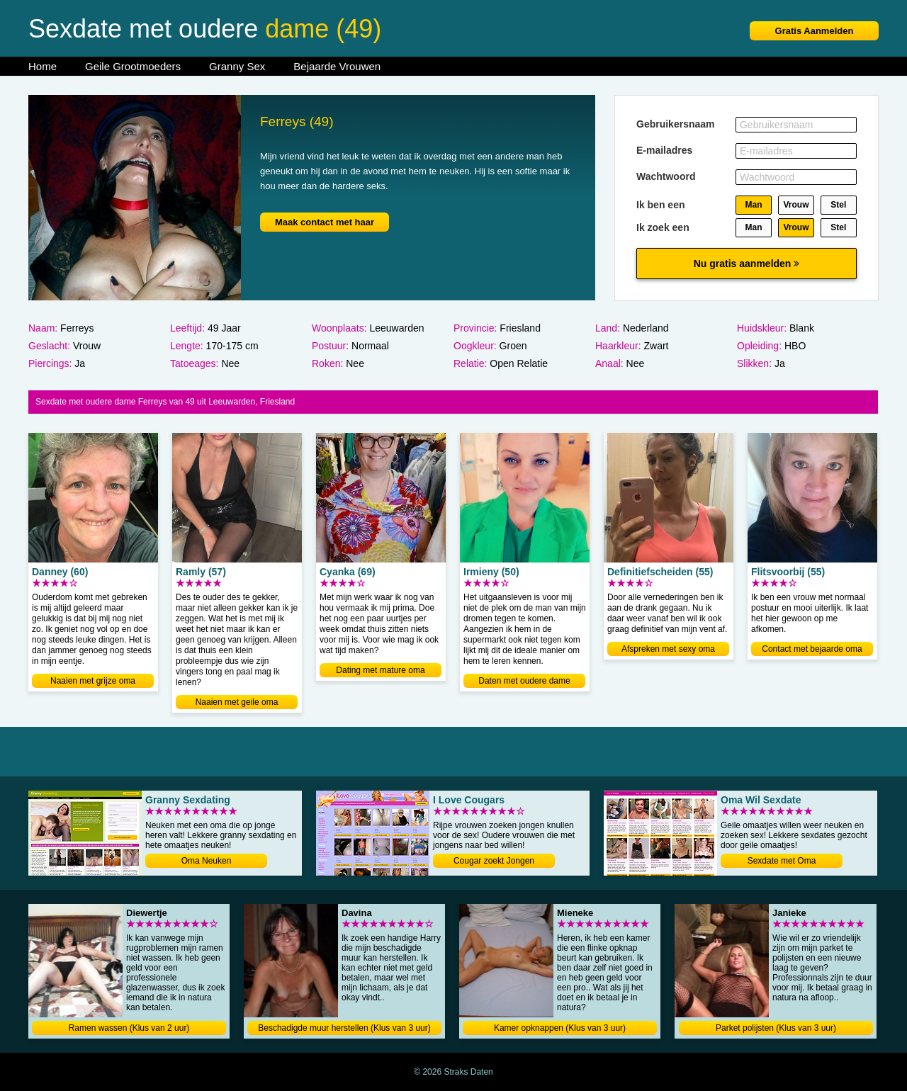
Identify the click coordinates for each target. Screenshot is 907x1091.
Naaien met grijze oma (92, 681)
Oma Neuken (206, 861)
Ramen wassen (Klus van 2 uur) (129, 1028)
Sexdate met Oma (782, 861)
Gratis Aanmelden (814, 31)
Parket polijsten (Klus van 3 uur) (776, 1028)
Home (42, 66)
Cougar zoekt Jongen (494, 861)
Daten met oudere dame (524, 681)
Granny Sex (237, 66)
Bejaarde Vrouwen (337, 66)
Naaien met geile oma (237, 702)
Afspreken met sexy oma (668, 649)
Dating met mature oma (380, 670)
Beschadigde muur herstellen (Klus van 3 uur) (344, 1028)
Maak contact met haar (324, 222)
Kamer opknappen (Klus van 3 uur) (560, 1028)
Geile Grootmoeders (133, 66)
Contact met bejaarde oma (812, 649)
